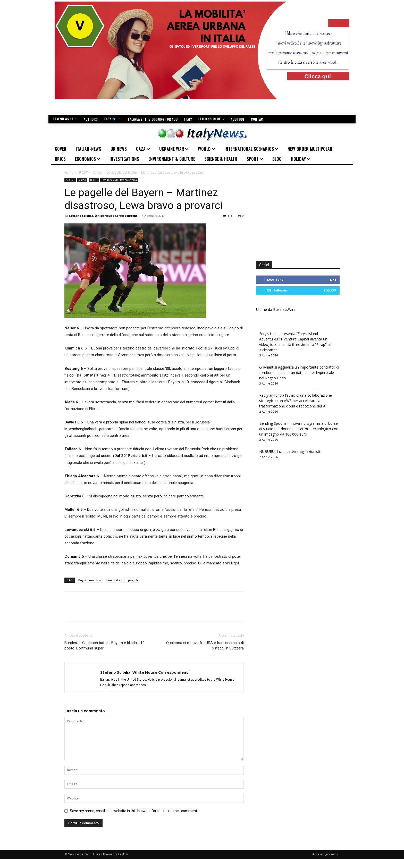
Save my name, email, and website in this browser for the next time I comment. (134, 811)
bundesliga (114, 580)
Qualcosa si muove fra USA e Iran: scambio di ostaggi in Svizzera (205, 645)
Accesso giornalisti (326, 854)
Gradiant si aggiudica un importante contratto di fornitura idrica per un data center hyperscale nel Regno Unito (299, 372)
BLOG (93, 180)
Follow (330, 290)
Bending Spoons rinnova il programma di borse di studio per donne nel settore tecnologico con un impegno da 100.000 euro (298, 429)
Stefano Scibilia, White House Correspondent (103, 216)
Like (333, 279)
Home (68, 172)
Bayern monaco (89, 580)
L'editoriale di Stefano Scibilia (119, 180)
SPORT (83, 172)
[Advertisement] (299, 214)
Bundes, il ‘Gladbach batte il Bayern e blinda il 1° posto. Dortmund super (104, 645)
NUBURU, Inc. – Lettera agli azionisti (289, 451)
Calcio (97, 172)
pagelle (133, 580)
